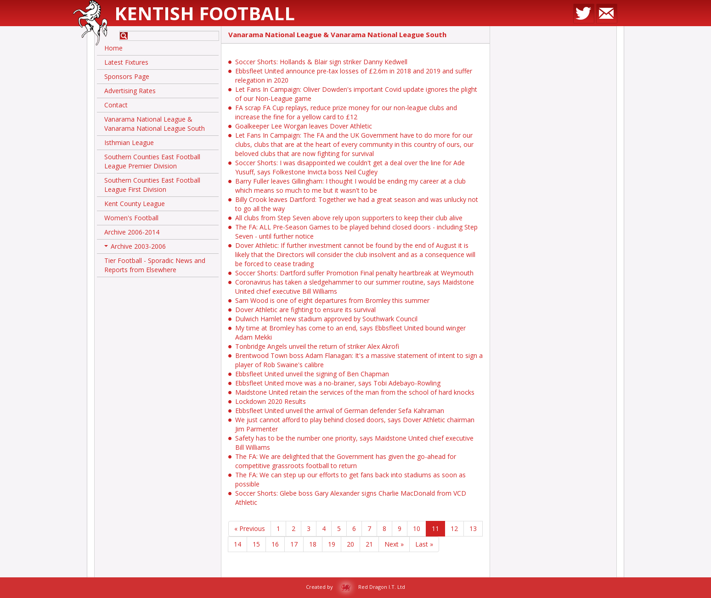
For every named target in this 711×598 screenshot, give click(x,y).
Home (113, 48)
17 (294, 544)
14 (237, 544)
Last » (424, 544)
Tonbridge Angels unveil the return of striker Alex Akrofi (317, 346)
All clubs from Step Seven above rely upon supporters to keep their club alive (349, 217)
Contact (116, 105)
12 (454, 528)
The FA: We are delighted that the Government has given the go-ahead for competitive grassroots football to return (345, 461)
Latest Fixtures (126, 62)
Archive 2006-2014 (131, 232)
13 (473, 528)
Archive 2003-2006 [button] (135, 248)
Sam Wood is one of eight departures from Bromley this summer (332, 300)
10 (416, 528)
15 (256, 544)
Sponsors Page (126, 76)
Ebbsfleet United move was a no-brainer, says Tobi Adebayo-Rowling (337, 383)
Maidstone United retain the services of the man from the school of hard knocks (354, 392)
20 (350, 544)
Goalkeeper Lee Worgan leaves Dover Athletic (303, 126)
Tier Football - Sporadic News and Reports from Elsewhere (154, 265)
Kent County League (134, 203)
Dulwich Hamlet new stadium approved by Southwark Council (326, 318)
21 (369, 544)
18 (312, 544)
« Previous (249, 528)
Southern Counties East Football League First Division (152, 185)
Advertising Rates (130, 90)
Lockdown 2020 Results (270, 401)
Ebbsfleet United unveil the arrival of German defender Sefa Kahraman (339, 410)
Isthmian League (129, 142)
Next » (394, 544)
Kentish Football (204, 13)
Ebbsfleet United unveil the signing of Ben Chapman (312, 373)
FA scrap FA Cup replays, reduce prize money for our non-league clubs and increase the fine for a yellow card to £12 (346, 112)
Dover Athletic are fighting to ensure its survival (305, 309)
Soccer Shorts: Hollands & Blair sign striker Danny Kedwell (321, 61)
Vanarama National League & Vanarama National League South (154, 124)
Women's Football (131, 217)
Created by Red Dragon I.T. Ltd (355, 586)
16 (275, 544)
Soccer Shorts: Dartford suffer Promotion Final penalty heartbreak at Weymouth (354, 272)
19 (331, 544)
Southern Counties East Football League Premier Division (152, 161)
